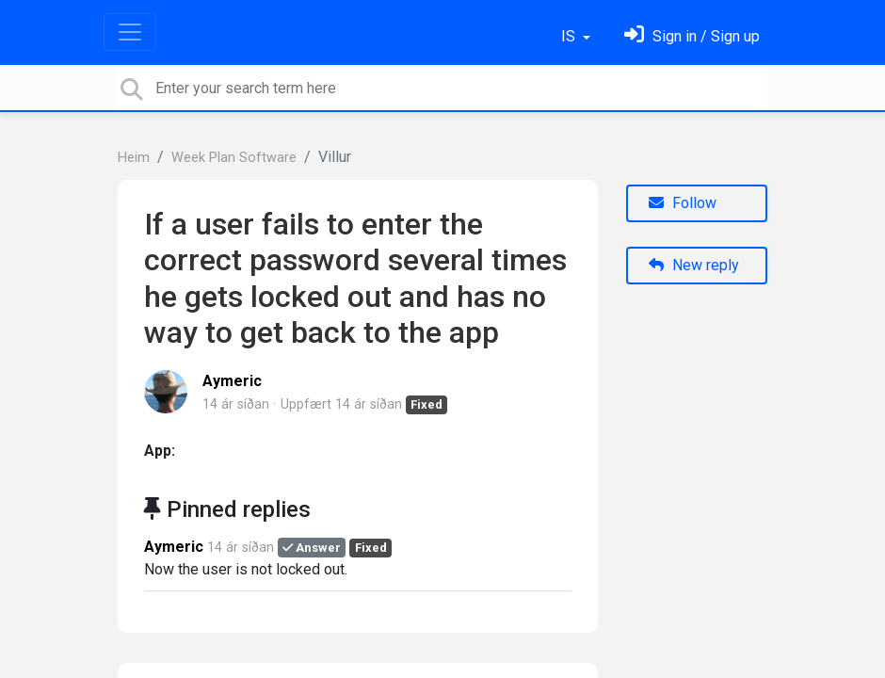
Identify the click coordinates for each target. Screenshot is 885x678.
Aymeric (232, 381)
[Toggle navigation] (130, 32)
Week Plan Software (234, 158)
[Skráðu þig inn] (692, 36)
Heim (134, 158)
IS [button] (570, 36)
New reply (694, 265)
